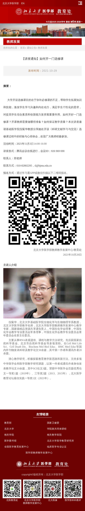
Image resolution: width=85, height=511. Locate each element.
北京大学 (9, 428)
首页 (22, 47)
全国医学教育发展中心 (16, 446)
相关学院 (9, 434)
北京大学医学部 (10, 3)
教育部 (8, 422)
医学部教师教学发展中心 (39, 452)
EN (22, 3)
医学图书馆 (10, 440)
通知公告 (31, 47)
